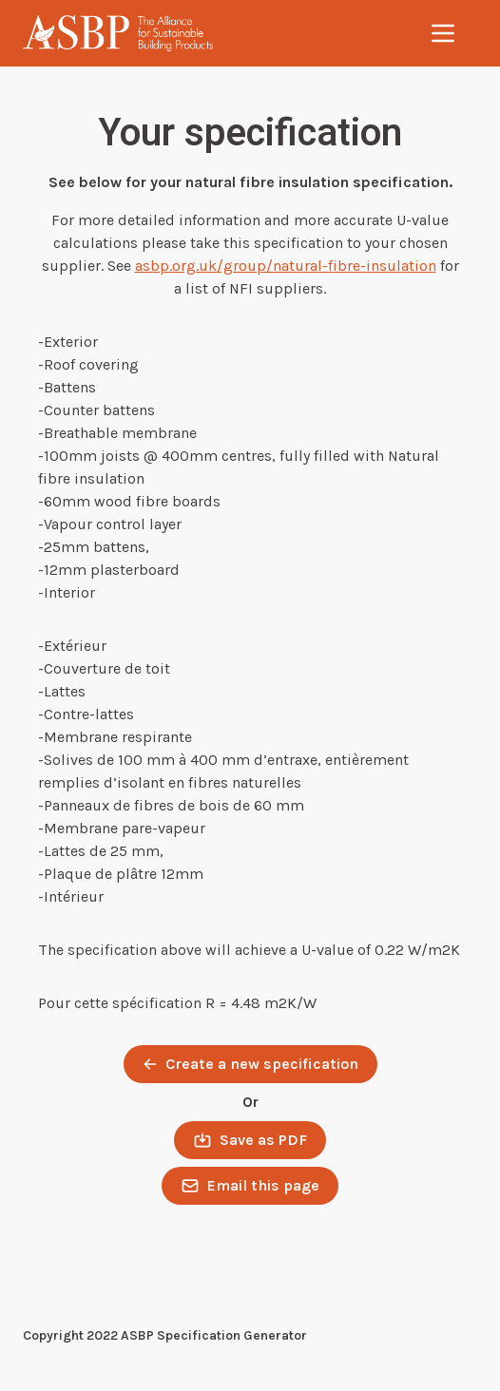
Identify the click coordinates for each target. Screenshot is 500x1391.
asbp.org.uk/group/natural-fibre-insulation (285, 266)
